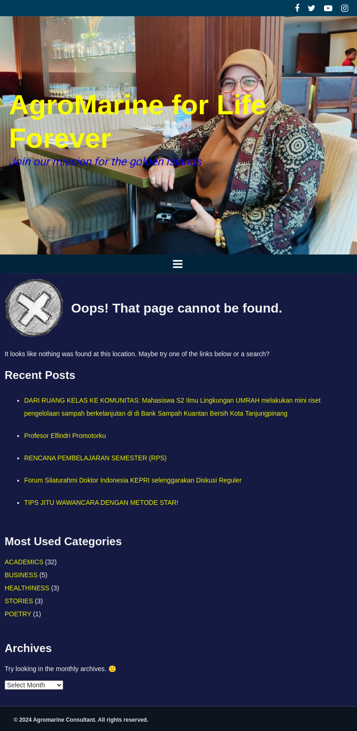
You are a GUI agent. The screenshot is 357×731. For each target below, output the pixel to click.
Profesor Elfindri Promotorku (65, 435)
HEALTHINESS (27, 588)
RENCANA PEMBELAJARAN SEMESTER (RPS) (95, 458)
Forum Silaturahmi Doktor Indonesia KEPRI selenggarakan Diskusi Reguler (133, 480)
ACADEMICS (24, 562)
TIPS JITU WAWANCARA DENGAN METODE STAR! (101, 502)
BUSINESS (21, 575)
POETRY (18, 614)
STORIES (19, 601)
